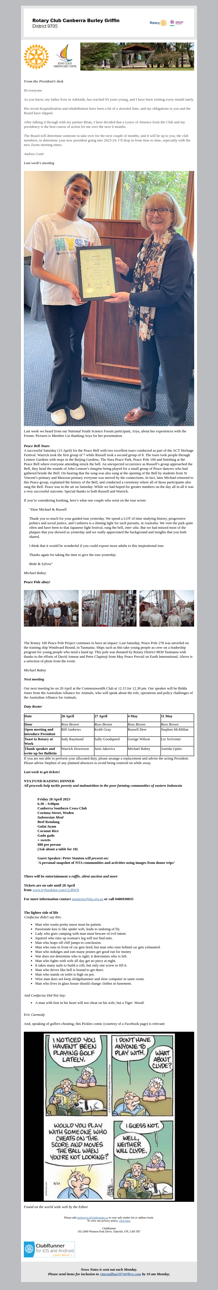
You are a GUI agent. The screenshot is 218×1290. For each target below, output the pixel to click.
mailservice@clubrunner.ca (92, 1217)
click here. (125, 1220)
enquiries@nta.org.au (87, 899)
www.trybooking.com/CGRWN (55, 890)
